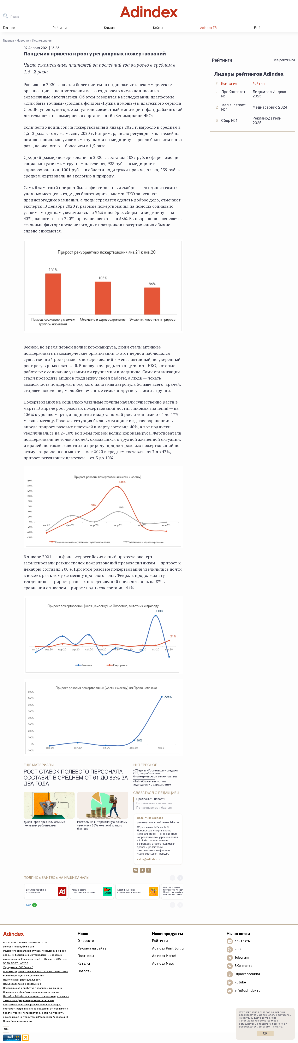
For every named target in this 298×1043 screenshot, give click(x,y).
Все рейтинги (284, 60)
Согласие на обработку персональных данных (31, 992)
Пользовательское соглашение (22, 983)
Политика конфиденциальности (22, 979)
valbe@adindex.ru (148, 859)
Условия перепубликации (18, 946)
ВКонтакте (243, 966)
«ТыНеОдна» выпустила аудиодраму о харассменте (152, 783)
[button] (180, 878)
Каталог (84, 963)
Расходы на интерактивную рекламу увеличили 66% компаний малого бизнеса (102, 826)
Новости (23, 40)
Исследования (42, 40)
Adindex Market (164, 956)
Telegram (241, 957)
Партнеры (86, 956)
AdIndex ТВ (208, 28)
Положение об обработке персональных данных (32, 988)
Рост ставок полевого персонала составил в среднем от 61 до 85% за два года (76, 778)
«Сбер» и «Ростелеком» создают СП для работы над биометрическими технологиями (155, 773)
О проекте (86, 941)
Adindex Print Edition (168, 948)
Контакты (242, 941)
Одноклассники (247, 974)
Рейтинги (160, 941)
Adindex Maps (163, 963)
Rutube (240, 982)
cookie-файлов (267, 1020)
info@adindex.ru (247, 991)
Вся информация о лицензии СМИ (23, 975)
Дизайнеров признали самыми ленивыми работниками (44, 824)
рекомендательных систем (255, 1026)
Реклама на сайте (92, 948)
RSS (237, 949)
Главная (8, 40)
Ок (265, 1033)
